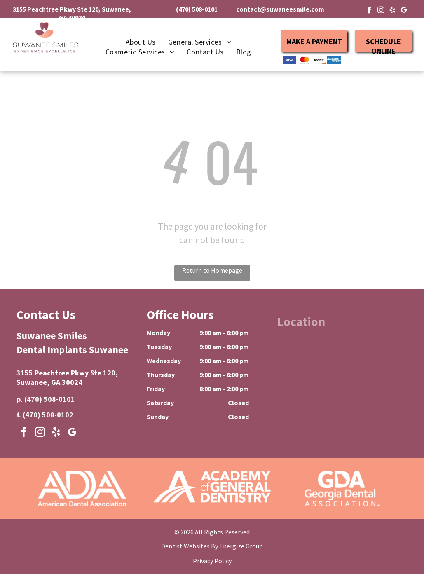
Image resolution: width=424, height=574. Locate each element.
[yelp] (392, 11)
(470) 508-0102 (48, 414)
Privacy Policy (212, 561)
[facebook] (369, 11)
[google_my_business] (404, 11)
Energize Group (241, 546)
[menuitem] (140, 42)
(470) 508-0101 (49, 399)
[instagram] (381, 11)
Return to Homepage (212, 270)
